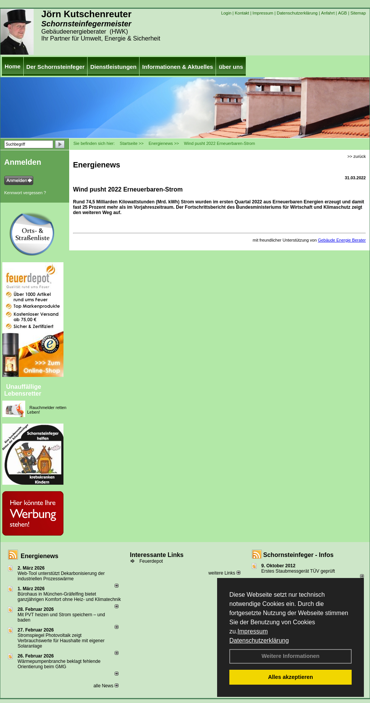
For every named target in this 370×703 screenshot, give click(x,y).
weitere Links (224, 573)
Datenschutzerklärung (259, 640)
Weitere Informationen (290, 656)
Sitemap (358, 13)
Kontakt (242, 13)
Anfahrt (327, 13)
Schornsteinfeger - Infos (298, 555)
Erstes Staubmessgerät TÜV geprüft (298, 571)
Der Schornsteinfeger (55, 66)
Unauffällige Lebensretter (22, 390)
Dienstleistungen (113, 66)
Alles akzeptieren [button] (290, 677)
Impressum (252, 631)
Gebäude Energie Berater (342, 240)
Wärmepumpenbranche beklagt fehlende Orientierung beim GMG (59, 664)
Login (226, 13)
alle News (105, 685)
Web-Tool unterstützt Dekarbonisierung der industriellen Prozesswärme (61, 576)
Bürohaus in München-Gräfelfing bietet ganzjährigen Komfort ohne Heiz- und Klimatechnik (69, 596)
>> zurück (356, 156)
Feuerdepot (151, 561)
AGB (342, 13)
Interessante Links (157, 555)
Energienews (39, 556)
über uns (231, 66)
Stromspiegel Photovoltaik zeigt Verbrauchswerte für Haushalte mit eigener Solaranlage (61, 641)
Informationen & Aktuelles (177, 66)
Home (13, 66)
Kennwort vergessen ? (25, 192)
